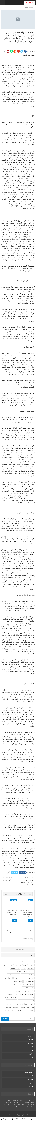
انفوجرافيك (29, 1083)
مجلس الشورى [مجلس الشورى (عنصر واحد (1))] (19, 1004)
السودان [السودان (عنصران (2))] (12, 965)
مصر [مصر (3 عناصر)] (33, 1007)
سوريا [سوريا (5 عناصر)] (16, 994)
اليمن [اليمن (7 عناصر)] (10, 978)
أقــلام (30, 1054)
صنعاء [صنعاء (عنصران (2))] (32, 997)
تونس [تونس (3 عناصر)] (15, 981)
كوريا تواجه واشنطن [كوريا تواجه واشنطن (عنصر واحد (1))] (11, 1000)
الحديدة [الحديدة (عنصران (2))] (32, 965)
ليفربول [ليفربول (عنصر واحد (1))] (27, 1004)
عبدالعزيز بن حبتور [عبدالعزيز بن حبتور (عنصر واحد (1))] (24, 997)
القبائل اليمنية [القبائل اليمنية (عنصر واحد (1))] (18, 971)
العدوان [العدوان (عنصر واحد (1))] (23, 968)
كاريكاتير (30, 1086)
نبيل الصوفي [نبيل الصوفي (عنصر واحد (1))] (31, 1010)
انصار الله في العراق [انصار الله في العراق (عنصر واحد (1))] (29, 981)
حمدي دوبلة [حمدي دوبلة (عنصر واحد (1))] (13, 984)
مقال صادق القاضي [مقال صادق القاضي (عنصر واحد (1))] (24, 1007)
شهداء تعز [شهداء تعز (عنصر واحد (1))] (9, 994)
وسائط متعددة (28, 1072)
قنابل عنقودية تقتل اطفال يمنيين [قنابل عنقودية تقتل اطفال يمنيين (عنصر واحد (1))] (26, 1000)
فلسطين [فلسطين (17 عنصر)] (6, 997)
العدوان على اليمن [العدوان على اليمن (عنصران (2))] (14, 968)
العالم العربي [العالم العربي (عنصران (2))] (31, 968)
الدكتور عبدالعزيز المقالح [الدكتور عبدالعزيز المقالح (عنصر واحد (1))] (22, 965)
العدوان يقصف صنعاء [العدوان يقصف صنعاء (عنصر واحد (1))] (29, 971)
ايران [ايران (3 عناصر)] (20, 981)
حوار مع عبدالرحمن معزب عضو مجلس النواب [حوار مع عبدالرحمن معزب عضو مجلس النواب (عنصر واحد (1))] (23, 991)
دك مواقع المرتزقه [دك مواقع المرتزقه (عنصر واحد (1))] (29, 994)
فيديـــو (30, 1079)
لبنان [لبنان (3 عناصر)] (32, 1004)
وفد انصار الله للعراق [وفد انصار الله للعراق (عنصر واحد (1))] (10, 1010)
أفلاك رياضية (7, 880)
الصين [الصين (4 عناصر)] (5, 965)
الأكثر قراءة (13, 900)
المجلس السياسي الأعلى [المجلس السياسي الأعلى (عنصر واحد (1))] (28, 974)
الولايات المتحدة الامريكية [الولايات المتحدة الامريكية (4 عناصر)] (20, 978)
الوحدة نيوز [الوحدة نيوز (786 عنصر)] (31, 978)
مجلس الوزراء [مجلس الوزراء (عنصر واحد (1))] (9, 1004)
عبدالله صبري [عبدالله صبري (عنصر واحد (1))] (14, 997)
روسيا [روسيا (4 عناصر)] (21, 994)
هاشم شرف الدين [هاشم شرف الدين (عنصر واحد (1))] (21, 1010)
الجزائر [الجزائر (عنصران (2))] (23, 961)
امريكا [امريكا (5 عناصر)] (5, 978)
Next (25, 938)
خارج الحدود (29, 1039)
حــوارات (30, 1043)
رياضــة (30, 900)
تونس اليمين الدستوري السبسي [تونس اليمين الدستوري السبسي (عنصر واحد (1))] (26, 984)
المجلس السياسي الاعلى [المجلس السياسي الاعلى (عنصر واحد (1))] (13, 974)
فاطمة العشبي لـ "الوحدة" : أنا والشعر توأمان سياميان (26, 882)
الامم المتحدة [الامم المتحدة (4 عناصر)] (31, 961)
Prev (30, 938)
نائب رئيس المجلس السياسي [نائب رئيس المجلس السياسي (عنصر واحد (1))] (11, 1007)
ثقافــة (30, 1050)
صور (31, 1075)
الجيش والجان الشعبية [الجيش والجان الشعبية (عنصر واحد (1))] (14, 961)
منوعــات (29, 1057)
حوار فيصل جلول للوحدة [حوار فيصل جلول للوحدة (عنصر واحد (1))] (28, 987)
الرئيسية (30, 1036)
